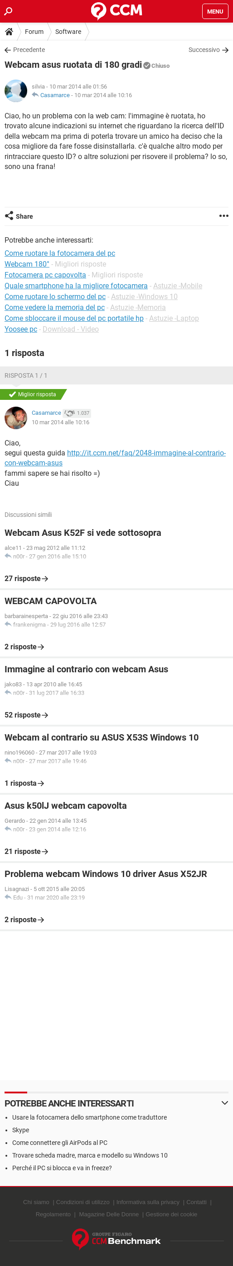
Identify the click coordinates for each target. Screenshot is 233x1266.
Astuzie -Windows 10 (144, 296)
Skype (20, 1130)
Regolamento (53, 1214)
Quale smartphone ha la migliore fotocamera (76, 285)
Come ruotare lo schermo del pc (55, 296)
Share (24, 216)
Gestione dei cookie (171, 1214)
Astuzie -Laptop (174, 318)
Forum (34, 31)
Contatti (196, 1202)
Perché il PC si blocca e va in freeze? (62, 1168)
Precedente (29, 49)
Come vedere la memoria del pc (55, 307)
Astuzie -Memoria (138, 307)
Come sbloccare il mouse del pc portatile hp (74, 318)
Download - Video (71, 329)
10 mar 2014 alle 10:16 (103, 95)
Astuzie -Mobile (177, 285)
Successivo (204, 49)
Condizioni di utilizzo (83, 1202)
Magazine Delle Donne (109, 1214)
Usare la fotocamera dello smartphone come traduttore (89, 1117)
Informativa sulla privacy (148, 1202)
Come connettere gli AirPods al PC (59, 1142)
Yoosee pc (21, 329)
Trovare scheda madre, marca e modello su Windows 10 (90, 1155)
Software (68, 31)
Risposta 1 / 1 (26, 375)
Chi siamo (36, 1202)
